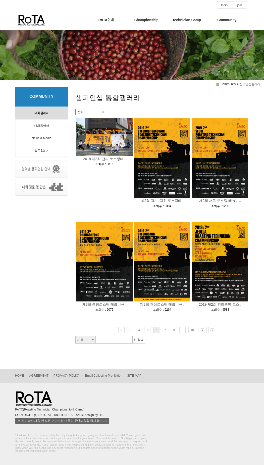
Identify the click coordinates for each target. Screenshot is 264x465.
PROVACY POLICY (66, 375)
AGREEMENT (39, 375)
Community (226, 20)
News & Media (41, 138)
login (224, 5)
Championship (146, 20)
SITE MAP (134, 375)
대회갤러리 (42, 113)
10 (192, 330)
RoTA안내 (106, 20)
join (239, 5)
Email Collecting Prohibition (103, 375)
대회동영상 (41, 125)
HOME (19, 375)
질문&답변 (42, 150)
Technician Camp (186, 20)
